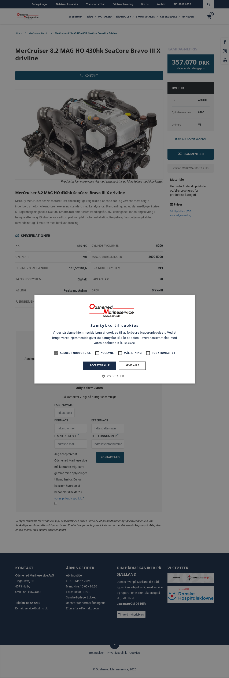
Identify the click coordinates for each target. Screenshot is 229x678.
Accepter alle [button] (100, 365)
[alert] (114, 339)
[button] (114, 376)
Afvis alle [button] (132, 365)
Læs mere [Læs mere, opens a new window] (129, 343)
